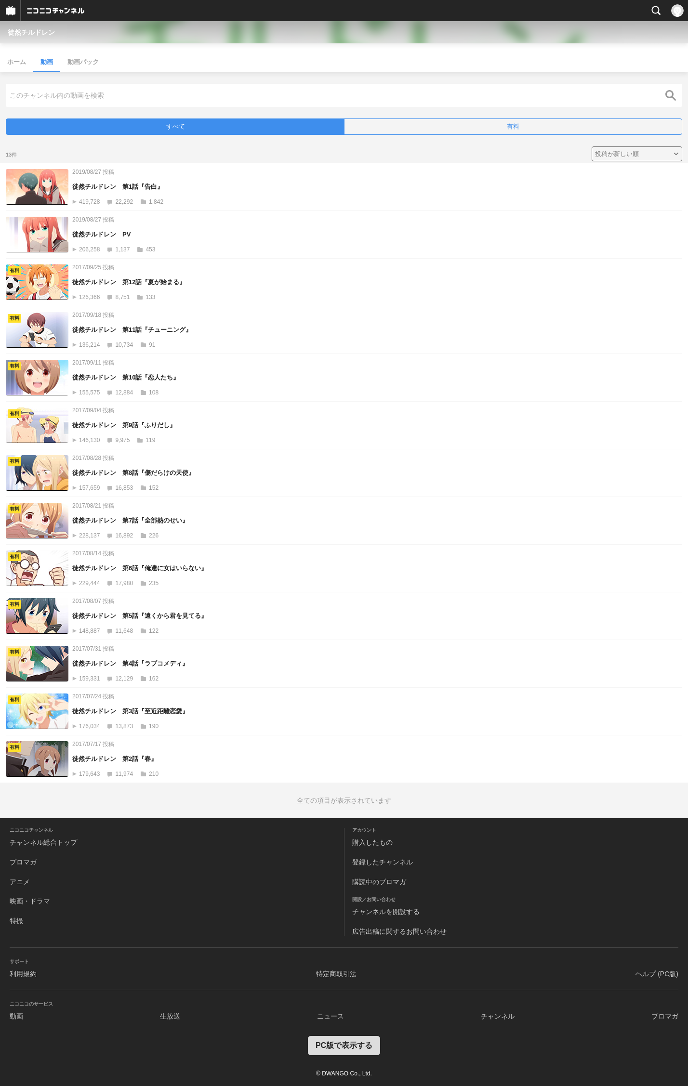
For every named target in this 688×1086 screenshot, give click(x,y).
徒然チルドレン (31, 32)
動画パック (83, 61)
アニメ (20, 882)
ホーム (16, 61)
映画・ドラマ (30, 901)
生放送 (170, 1016)
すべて (175, 126)
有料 (513, 126)
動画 (46, 61)
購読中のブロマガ (379, 882)
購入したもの (372, 842)
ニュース (330, 1016)
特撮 (16, 921)
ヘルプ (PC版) (656, 974)
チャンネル (498, 1016)
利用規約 (23, 974)
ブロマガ (23, 862)
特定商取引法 (336, 974)
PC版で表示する (344, 1045)
